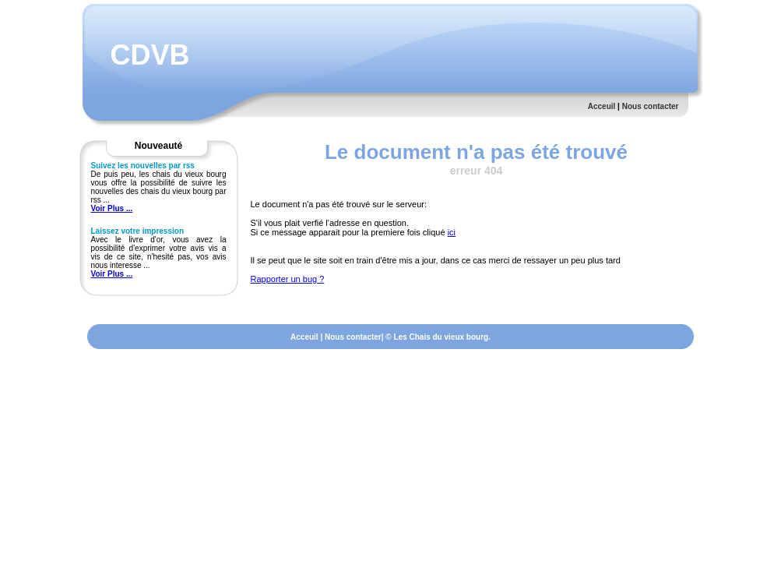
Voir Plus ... (112, 208)
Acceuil (602, 106)
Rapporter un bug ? (288, 279)
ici (452, 232)
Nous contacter (650, 106)
